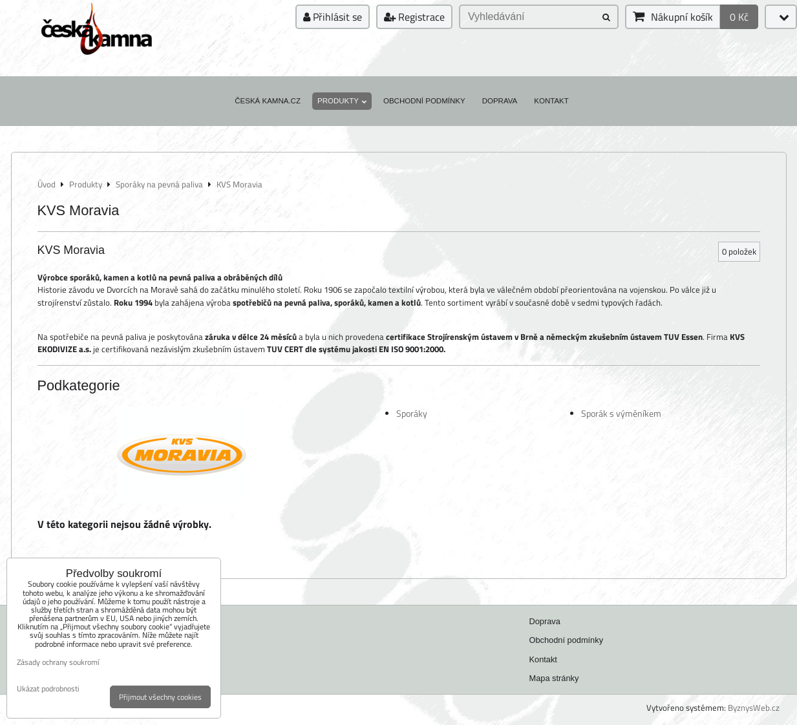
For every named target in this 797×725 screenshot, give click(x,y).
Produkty (342, 101)
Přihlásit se (332, 17)
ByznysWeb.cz (754, 707)
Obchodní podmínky (424, 101)
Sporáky (411, 413)
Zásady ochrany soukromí (58, 662)
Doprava (500, 101)
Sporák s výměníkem (621, 413)
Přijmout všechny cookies (160, 697)
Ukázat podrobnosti (48, 688)
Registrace (414, 17)
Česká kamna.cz (268, 101)
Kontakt (551, 101)
